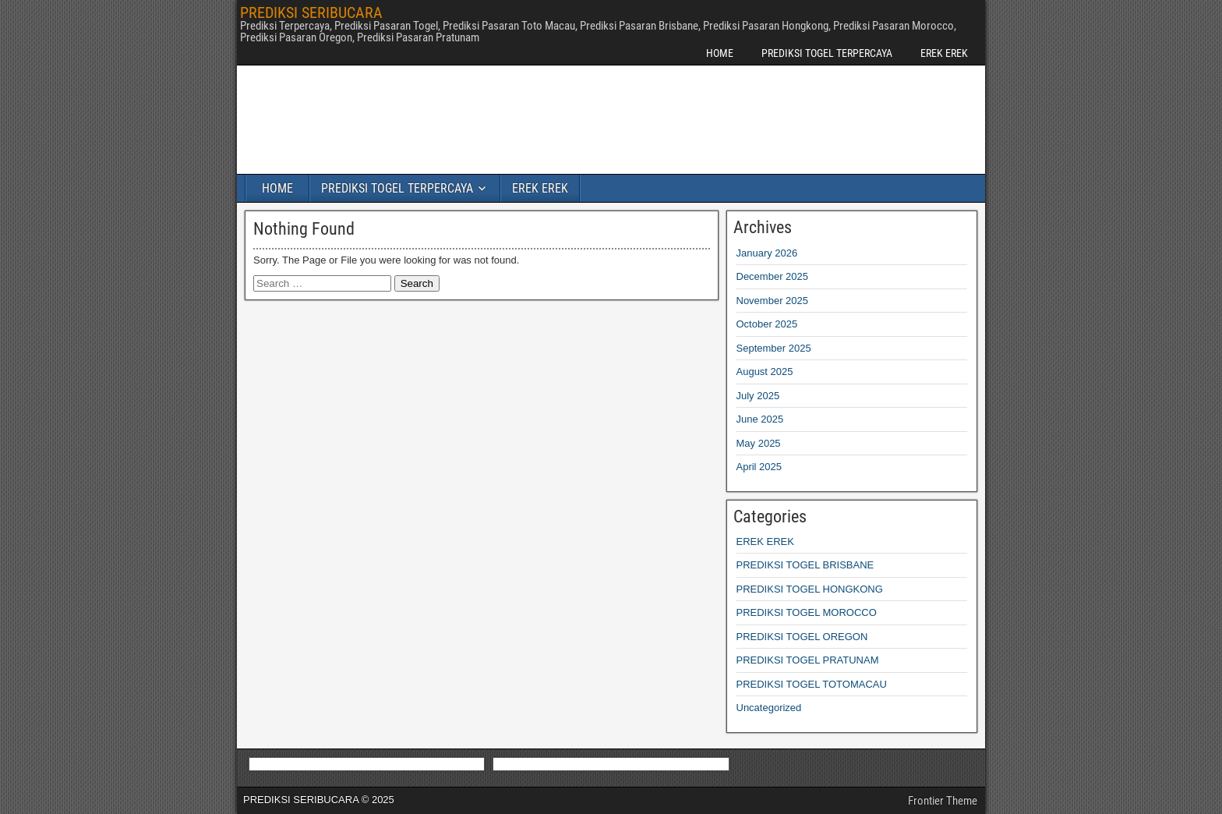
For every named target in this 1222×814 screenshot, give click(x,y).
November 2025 (772, 300)
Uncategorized (769, 707)
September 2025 (773, 348)
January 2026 (767, 253)
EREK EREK (944, 53)
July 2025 (758, 396)
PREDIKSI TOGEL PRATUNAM (807, 660)
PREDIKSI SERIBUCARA (311, 12)
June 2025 (760, 419)
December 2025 (772, 276)
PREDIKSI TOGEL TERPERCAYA (826, 53)
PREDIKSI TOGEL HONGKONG (809, 589)
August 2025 (764, 371)
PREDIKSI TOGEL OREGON (802, 636)
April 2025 (759, 466)
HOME (719, 53)
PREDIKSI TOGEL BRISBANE (805, 565)
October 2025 (767, 324)
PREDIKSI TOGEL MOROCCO (806, 612)
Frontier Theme (942, 801)
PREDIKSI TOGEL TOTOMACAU (811, 684)
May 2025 (758, 443)
